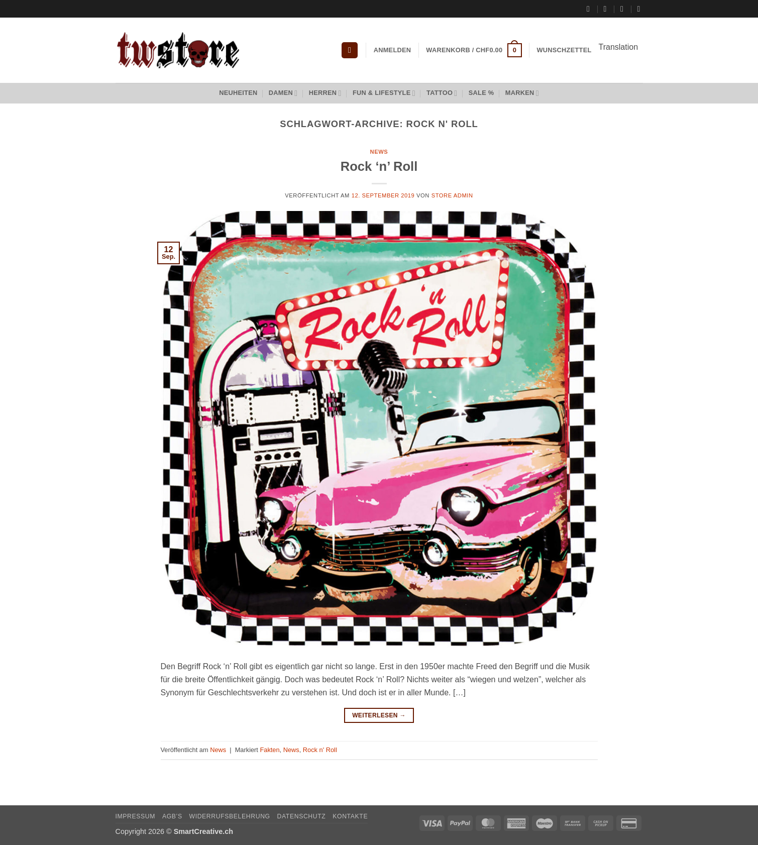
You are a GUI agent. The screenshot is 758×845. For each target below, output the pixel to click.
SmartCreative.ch (203, 831)
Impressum (136, 816)
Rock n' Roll (320, 750)
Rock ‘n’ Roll (379, 166)
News (379, 152)
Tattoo (441, 93)
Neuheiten (238, 92)
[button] (350, 50)
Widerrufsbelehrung (229, 816)
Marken (522, 93)
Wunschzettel (564, 50)
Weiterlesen (379, 715)
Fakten (269, 750)
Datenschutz (301, 816)
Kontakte (350, 816)
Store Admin (452, 195)
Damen (283, 93)
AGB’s (172, 816)
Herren (325, 93)
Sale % (481, 92)
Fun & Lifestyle (384, 93)
